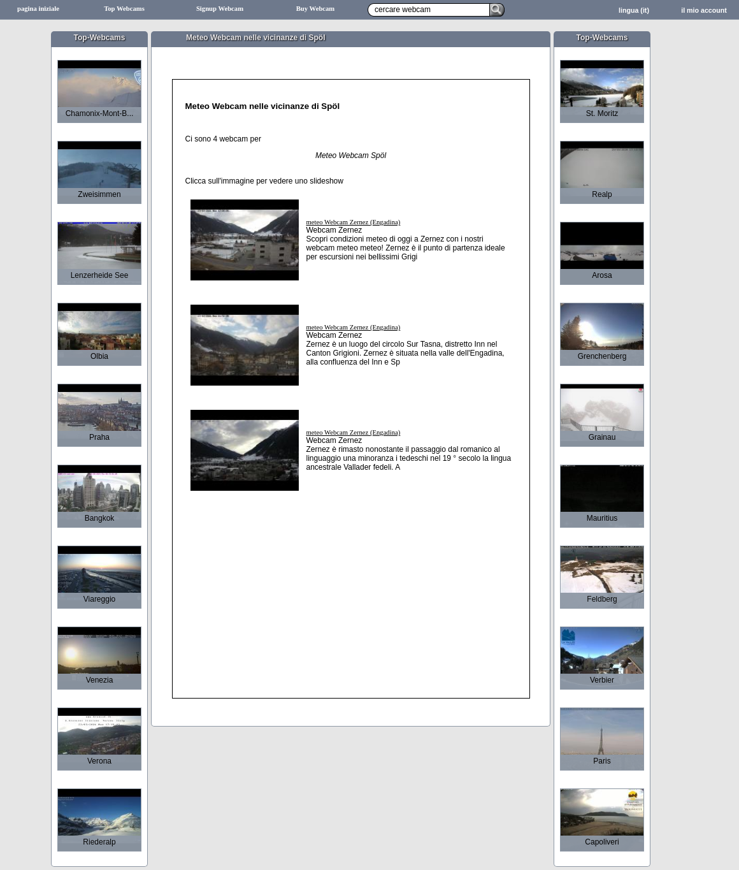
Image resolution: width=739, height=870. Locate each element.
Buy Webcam (315, 8)
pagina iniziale (38, 8)
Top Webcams (124, 8)
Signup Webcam (219, 8)
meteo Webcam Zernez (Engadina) (353, 222)
